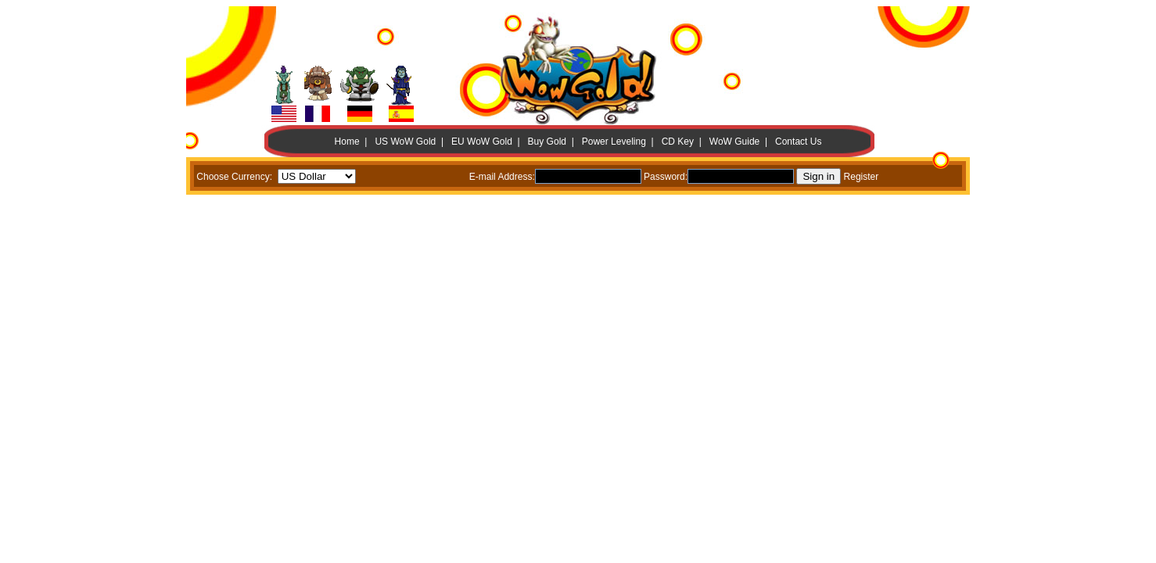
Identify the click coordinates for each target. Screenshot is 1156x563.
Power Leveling (614, 141)
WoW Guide (734, 141)
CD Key (678, 141)
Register (861, 176)
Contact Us (798, 141)
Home (347, 141)
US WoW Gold (405, 141)
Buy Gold (547, 141)
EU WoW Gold (481, 141)
